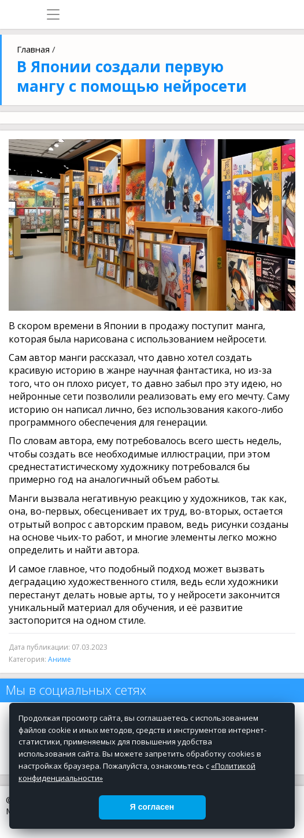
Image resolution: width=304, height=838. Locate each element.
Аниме (59, 659)
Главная (33, 49)
